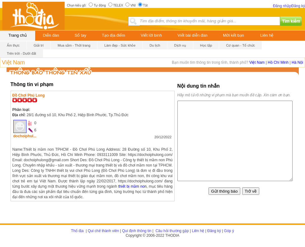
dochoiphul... (25, 136)
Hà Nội (297, 62)
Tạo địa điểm (113, 35)
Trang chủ (17, 35)
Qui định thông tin (136, 231)
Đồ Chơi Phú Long (28, 95)
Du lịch (154, 45)
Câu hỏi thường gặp (171, 231)
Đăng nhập (282, 6)
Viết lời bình (151, 35)
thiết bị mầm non (132, 186)
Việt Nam (13, 62)
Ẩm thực (13, 45)
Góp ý (229, 231)
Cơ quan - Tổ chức (240, 45)
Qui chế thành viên (103, 231)
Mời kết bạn (233, 35)
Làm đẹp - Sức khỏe (119, 45)
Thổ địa (77, 231)
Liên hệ (266, 35)
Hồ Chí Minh (278, 62)
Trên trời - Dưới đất (21, 53)
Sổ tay (81, 35)
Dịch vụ (180, 45)
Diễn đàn (51, 35)
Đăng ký (298, 6)
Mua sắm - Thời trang (74, 45)
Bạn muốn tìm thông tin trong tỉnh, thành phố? (210, 62)
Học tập (206, 45)
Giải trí (39, 45)
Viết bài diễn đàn (192, 35)
